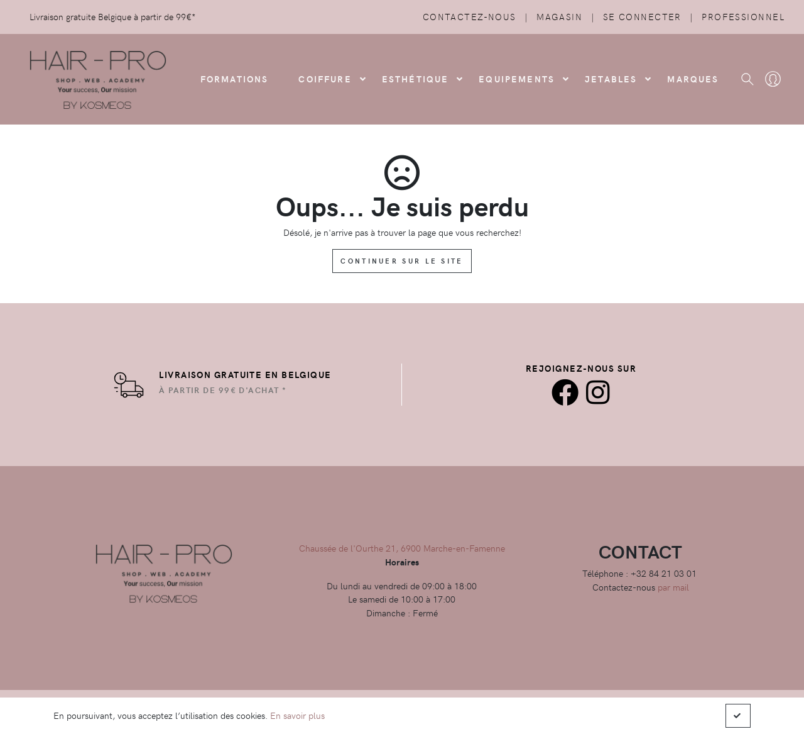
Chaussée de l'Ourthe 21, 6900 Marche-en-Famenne (402, 548)
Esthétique (415, 78)
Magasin (559, 16)
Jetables (611, 78)
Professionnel (743, 16)
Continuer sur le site (401, 260)
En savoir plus (297, 715)
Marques (693, 78)
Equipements (517, 78)
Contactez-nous (469, 16)
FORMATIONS (234, 78)
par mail (673, 587)
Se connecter (642, 16)
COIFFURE (324, 78)
